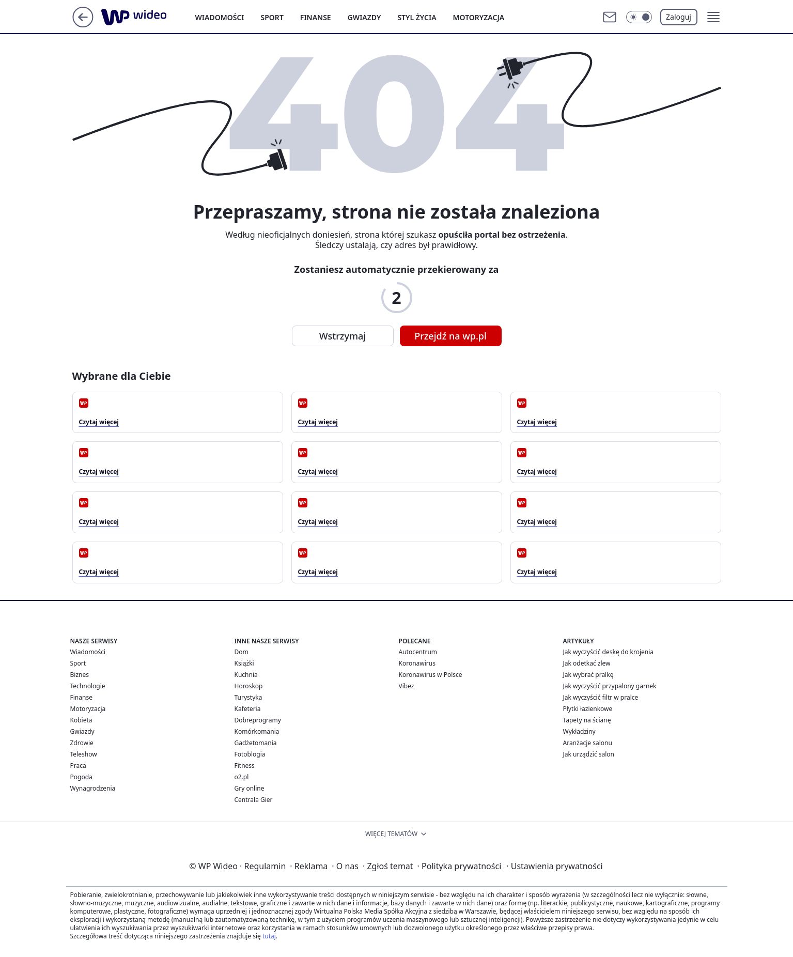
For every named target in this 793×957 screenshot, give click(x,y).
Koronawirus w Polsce (430, 674)
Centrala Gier (254, 799)
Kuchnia (246, 674)
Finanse (315, 17)
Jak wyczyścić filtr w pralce (601, 697)
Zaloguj (678, 17)
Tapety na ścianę (587, 720)
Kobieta (81, 720)
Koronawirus (417, 663)
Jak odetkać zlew (587, 663)
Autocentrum (418, 651)
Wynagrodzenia (93, 788)
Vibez (406, 686)
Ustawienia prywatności (554, 866)
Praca (78, 765)
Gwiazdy (364, 17)
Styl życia (416, 17)
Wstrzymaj (342, 336)
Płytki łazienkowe (588, 708)
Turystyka (248, 697)
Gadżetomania (256, 742)
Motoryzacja (479, 17)
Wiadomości (219, 17)
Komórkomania (257, 731)
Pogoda (81, 777)
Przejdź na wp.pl (450, 336)
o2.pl (242, 777)
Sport (272, 17)
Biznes (79, 674)
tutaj (269, 936)
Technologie (87, 686)
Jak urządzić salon (589, 754)
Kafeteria (248, 708)
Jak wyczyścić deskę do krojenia (608, 651)
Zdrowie (82, 742)
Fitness (245, 765)
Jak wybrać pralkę (588, 674)
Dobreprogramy (258, 720)
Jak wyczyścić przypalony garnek (610, 686)
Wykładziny (579, 731)
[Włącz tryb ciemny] (639, 17)
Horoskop (249, 686)
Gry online (250, 788)
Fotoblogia (250, 754)
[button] (713, 17)
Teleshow (83, 754)
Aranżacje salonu (587, 742)
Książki (244, 663)
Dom (241, 651)
